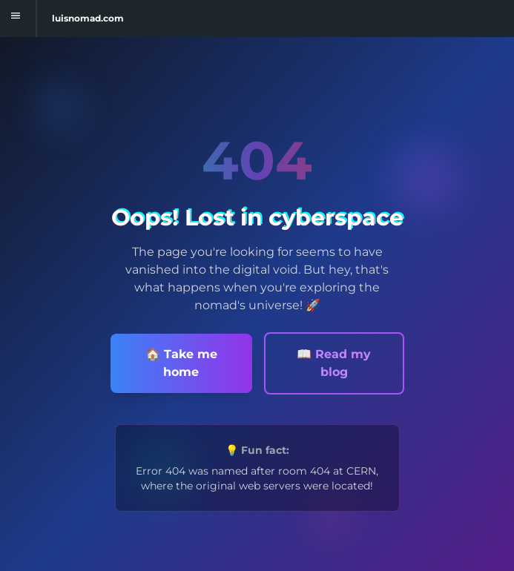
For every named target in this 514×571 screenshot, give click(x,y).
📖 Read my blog (334, 363)
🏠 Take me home (181, 363)
